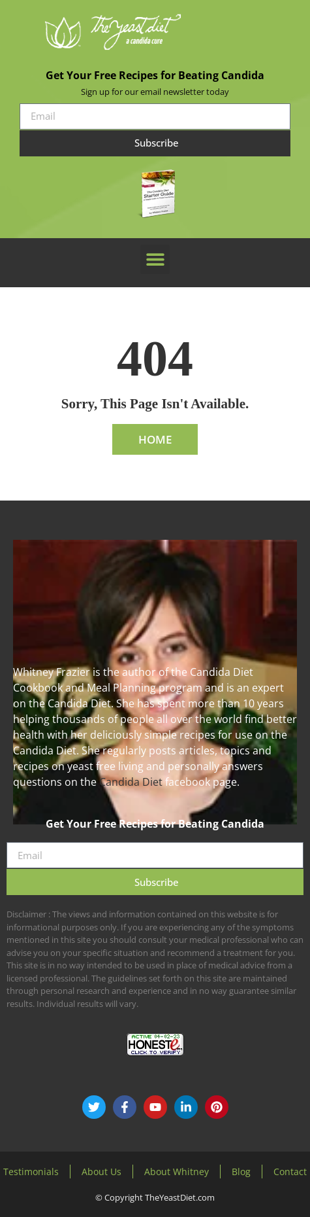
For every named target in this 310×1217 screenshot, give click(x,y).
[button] (155, 259)
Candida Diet (131, 782)
